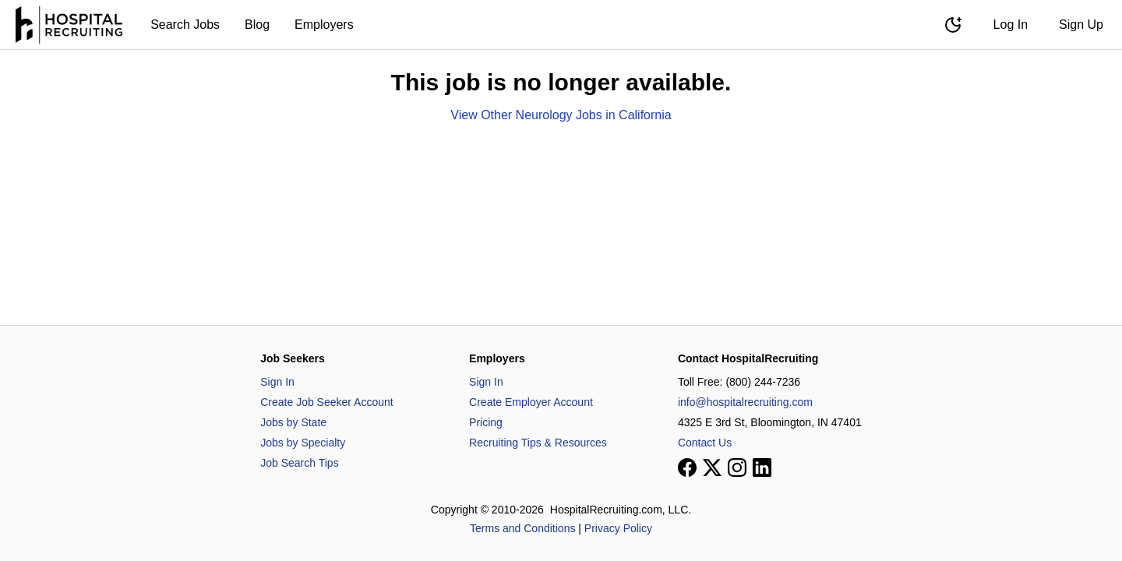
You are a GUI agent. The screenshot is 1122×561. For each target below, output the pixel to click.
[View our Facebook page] (687, 467)
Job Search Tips (299, 463)
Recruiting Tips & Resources (538, 442)
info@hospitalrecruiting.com (745, 402)
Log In (1010, 24)
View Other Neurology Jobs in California (560, 115)
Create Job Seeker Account (326, 402)
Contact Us (705, 442)
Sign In (277, 382)
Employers (324, 24)
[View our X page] (712, 467)
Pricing (486, 422)
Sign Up (1081, 24)
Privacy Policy (618, 528)
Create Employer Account (531, 402)
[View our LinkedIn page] (762, 467)
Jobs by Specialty (302, 442)
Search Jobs (185, 24)
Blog (257, 24)
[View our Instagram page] (737, 467)
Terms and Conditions (522, 528)
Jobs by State (293, 422)
